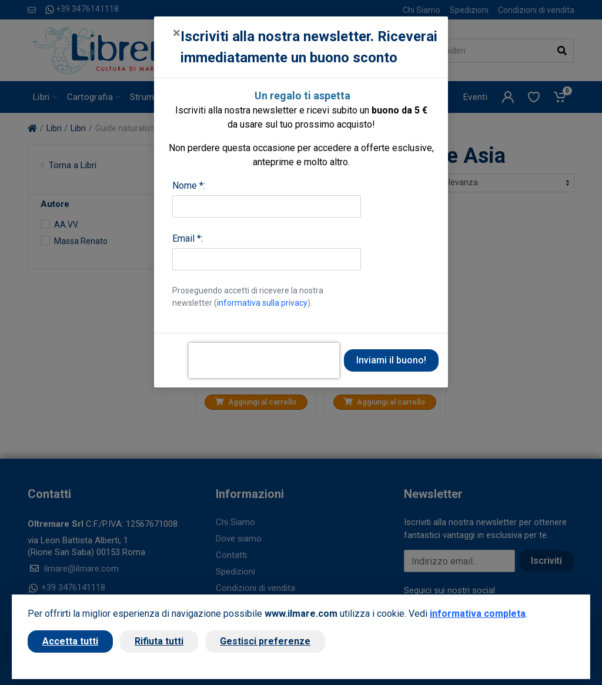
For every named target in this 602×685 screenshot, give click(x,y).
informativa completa (478, 613)
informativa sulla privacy (262, 303)
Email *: (187, 238)
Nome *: (188, 185)
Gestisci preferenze (265, 641)
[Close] (176, 32)
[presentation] (264, 360)
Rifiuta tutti (159, 641)
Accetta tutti (70, 641)
